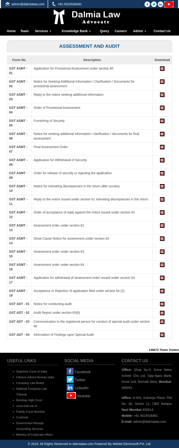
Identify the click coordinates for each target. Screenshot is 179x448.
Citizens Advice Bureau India (35, 377)
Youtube (83, 396)
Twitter (80, 380)
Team (24, 31)
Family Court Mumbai (30, 411)
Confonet (22, 417)
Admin (139, 31)
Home (11, 31)
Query (104, 31)
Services (43, 31)
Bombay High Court (29, 400)
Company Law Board (30, 383)
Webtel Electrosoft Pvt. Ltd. (132, 444)
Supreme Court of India (31, 371)
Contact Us (162, 31)
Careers (121, 31)
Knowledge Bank (76, 31)
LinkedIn (82, 388)
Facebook (83, 372)
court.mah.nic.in (26, 406)
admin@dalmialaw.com (27, 4)
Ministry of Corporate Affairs (34, 434)
